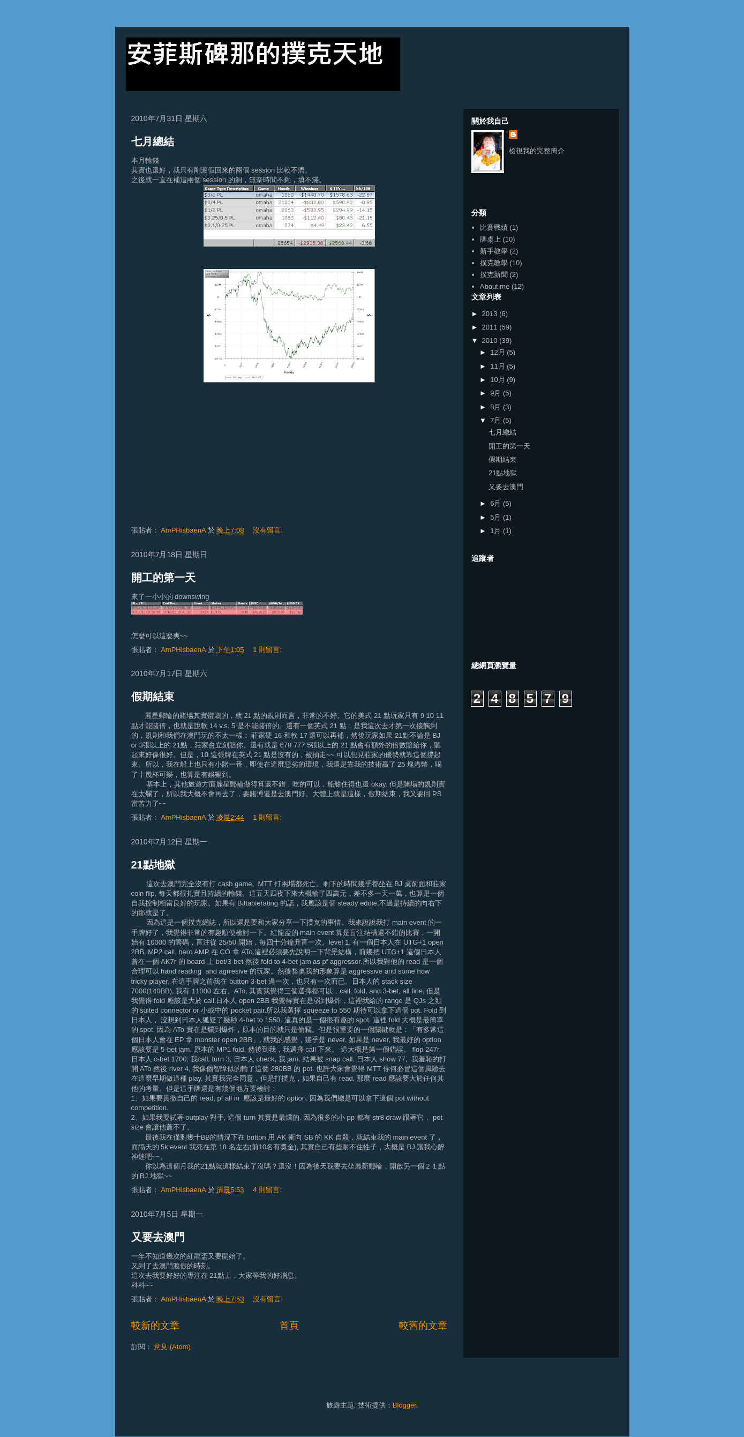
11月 (498, 366)
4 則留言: (268, 1190)
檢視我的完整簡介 (537, 151)
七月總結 (152, 141)
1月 (496, 531)
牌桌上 (490, 239)
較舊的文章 (423, 1325)
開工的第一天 (163, 577)
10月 (498, 380)
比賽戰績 (494, 227)
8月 (496, 407)
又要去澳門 (158, 1237)
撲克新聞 (494, 275)
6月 (496, 503)
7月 (496, 420)
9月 (496, 393)
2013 (491, 314)
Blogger (404, 1405)
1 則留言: (268, 650)
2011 (491, 327)
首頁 (289, 1325)
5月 (496, 517)
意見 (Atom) (172, 1347)
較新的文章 (155, 1325)
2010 (491, 340)
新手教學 (494, 251)
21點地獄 (153, 865)
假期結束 (152, 696)
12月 (498, 352)
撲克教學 (494, 263)
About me (495, 286)
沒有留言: (268, 530)
